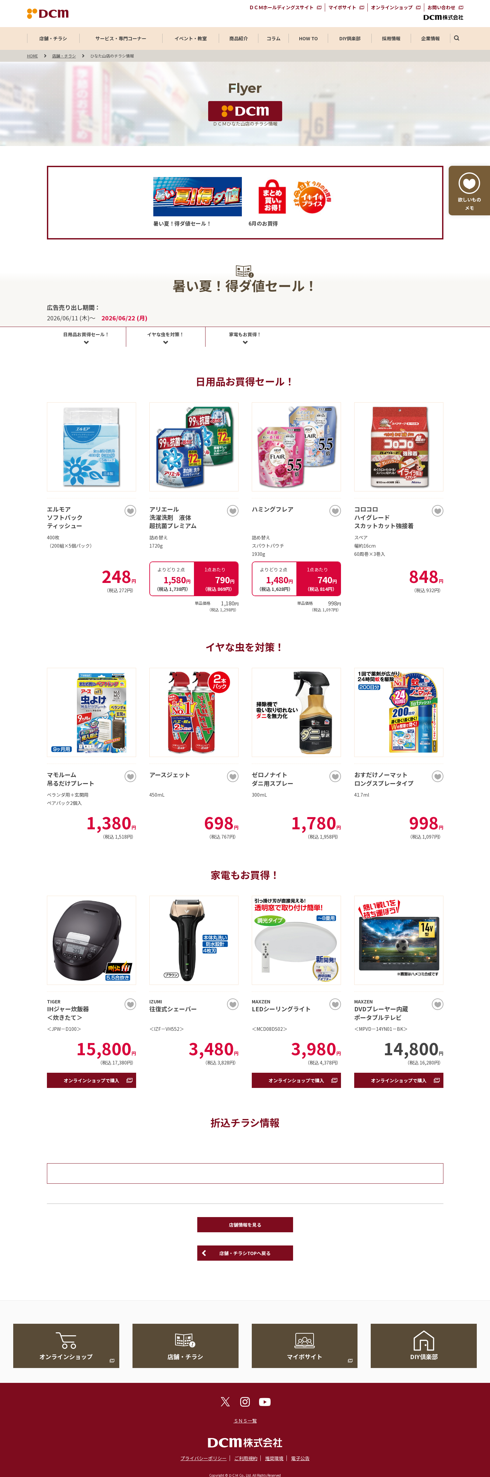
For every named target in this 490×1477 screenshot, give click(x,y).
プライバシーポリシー (203, 1458)
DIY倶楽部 (349, 38)
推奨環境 (274, 1458)
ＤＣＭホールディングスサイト (281, 7)
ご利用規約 (245, 1458)
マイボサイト (342, 7)
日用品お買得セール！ (86, 334)
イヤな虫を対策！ (165, 334)
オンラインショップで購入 (91, 1080)
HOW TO (308, 38)
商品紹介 (238, 38)
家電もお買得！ (245, 334)
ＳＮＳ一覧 (245, 1420)
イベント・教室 (190, 38)
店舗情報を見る (245, 1224)
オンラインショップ (392, 7)
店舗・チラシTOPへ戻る (245, 1253)
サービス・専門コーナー (120, 38)
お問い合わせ (441, 7)
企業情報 (430, 38)
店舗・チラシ (53, 38)
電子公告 (300, 1458)
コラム (274, 38)
